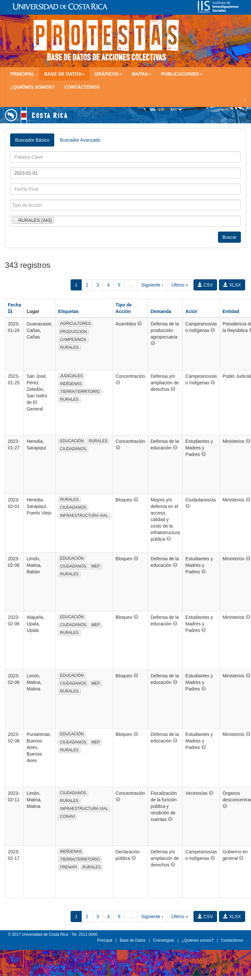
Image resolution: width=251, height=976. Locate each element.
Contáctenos (82, 87)
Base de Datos (132, 940)
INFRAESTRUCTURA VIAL (84, 515)
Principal (22, 74)
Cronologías (163, 940)
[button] (139, 323)
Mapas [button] (141, 74)
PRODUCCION (73, 331)
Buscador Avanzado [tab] (80, 140)
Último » (179, 285)
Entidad (231, 311)
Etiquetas (68, 311)
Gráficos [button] (108, 74)
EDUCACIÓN (72, 441)
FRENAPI (68, 867)
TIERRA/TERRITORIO (80, 391)
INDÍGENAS (71, 383)
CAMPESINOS (73, 339)
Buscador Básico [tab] (32, 140)
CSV (205, 285)
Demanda (161, 311)
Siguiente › (152, 285)
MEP (96, 566)
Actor (191, 311)
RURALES (69, 347)
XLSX (232, 285)
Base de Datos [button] (64, 74)
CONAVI (67, 816)
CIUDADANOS (73, 448)
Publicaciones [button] (181, 74)
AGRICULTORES (75, 323)
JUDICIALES (71, 376)
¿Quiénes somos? (32, 87)
